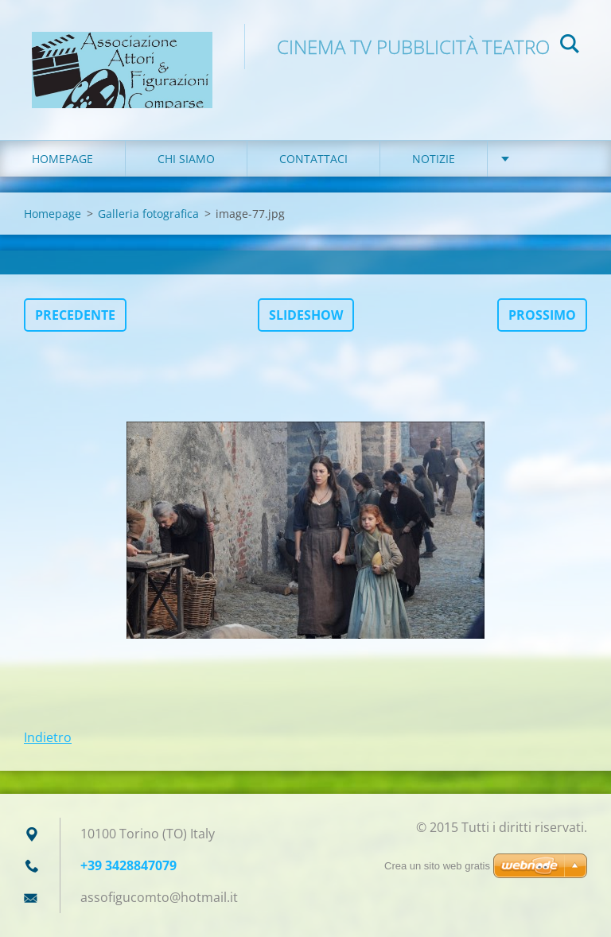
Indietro (48, 737)
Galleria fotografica (148, 213)
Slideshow (306, 315)
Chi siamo (186, 158)
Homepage (62, 158)
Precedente (75, 315)
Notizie (433, 158)
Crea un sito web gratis (437, 866)
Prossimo (542, 315)
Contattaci (313, 158)
